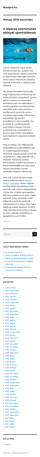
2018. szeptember (12, 382)
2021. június (10, 320)
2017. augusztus (11, 415)
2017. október (10, 409)
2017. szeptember (12, 412)
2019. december (11, 344)
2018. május (10, 391)
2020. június (10, 335)
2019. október (10, 350)
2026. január (10, 288)
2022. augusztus (12, 302)
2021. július (10, 317)
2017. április (10, 427)
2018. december (11, 374)
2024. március (11, 293)
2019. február (10, 368)
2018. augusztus (12, 385)
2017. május (10, 424)
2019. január (10, 371)
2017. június (10, 421)
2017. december (11, 403)
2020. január (10, 341)
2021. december (11, 311)
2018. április (10, 394)
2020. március (11, 338)
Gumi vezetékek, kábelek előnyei (19, 255)
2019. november (11, 347)
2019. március (11, 365)
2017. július (9, 418)
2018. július (10, 388)
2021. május (10, 323)
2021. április (10, 326)
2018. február (10, 400)
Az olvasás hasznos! (13, 252)
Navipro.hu (10, 7)
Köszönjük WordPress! (20, 453)
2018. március (11, 397)
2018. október (11, 379)
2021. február (10, 329)
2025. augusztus (12, 291)
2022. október (11, 299)
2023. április (10, 296)
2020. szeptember (12, 332)
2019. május (10, 359)
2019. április (10, 362)
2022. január (10, 308)
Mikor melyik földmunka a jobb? (19, 258)
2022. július (10, 305)
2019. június (10, 356)
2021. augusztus (12, 314)
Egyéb (7, 444)
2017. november (11, 406)
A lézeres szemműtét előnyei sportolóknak (19, 30)
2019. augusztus (11, 353)
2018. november (12, 376)
